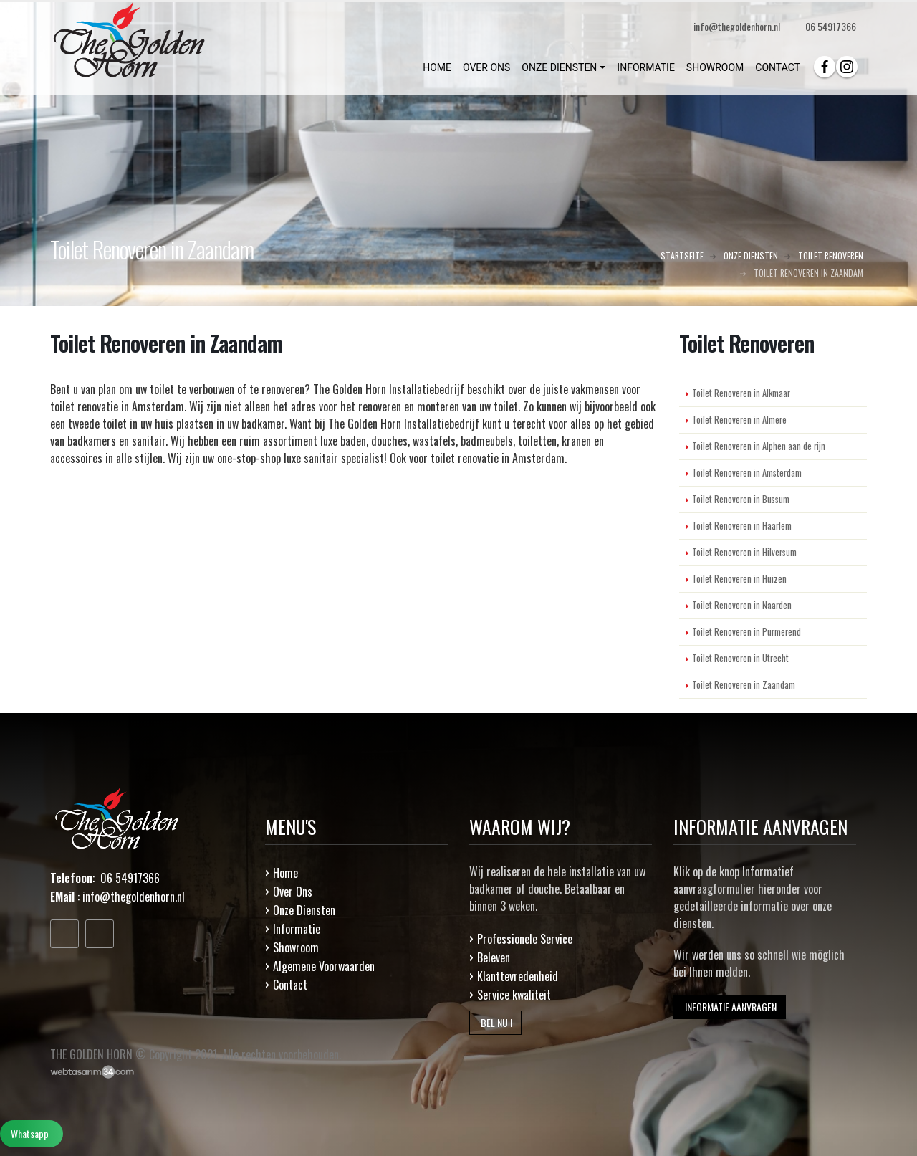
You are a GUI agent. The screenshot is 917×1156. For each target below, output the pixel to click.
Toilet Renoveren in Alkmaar (741, 393)
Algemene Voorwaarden (324, 966)
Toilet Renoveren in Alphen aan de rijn (758, 446)
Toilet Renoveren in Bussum (740, 499)
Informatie (296, 928)
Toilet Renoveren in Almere (739, 419)
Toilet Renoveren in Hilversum (744, 552)
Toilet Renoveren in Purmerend (746, 632)
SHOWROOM (715, 67)
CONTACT (777, 67)
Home (285, 873)
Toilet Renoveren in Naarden (742, 605)
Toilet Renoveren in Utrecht (740, 658)
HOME (437, 67)
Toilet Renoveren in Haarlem (742, 525)
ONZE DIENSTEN (559, 67)
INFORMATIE (646, 67)
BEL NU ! (495, 1022)
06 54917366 (830, 26)
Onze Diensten (304, 910)
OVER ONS (486, 67)
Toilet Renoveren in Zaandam (743, 685)
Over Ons (292, 891)
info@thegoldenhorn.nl (133, 896)
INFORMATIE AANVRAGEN (730, 1006)
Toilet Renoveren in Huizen (739, 579)
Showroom (296, 947)
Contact (290, 984)
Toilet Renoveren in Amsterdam (747, 472)
